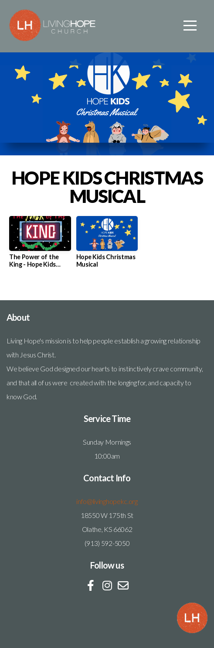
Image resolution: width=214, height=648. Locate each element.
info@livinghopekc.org (106, 501)
